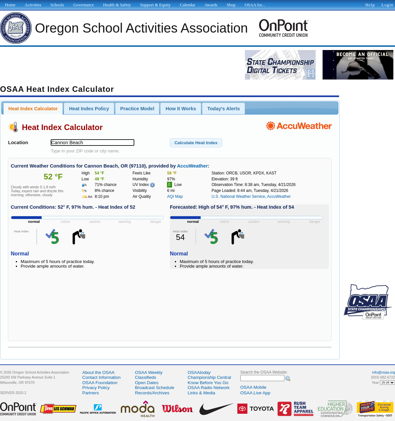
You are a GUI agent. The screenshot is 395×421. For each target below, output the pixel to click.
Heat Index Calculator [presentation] (33, 108)
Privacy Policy (96, 387)
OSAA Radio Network (208, 387)
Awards (210, 4)
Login (387, 4)
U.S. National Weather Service (238, 196)
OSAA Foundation (100, 382)
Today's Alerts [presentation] (223, 108)
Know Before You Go (208, 382)
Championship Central (209, 377)
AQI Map (175, 196)
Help (370, 4)
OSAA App (255, 392)
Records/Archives (152, 392)
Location (18, 142)
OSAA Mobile (253, 387)
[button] (196, 142)
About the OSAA (98, 372)
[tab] (33, 109)
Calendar (187, 4)
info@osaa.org (383, 372)
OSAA (199, 372)
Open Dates (146, 382)
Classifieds (145, 377)
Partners (90, 392)
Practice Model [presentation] (137, 108)
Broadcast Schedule (154, 387)
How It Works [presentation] (181, 108)
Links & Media (201, 392)
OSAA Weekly (148, 372)
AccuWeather (192, 166)
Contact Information (101, 377)
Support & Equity (155, 4)
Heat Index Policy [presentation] (89, 108)
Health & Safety (117, 4)
